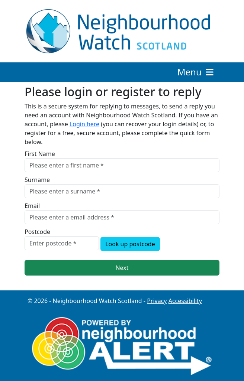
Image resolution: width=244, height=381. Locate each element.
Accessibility (185, 301)
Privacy (157, 301)
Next (121, 268)
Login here (84, 124)
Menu (196, 72)
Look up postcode (130, 244)
